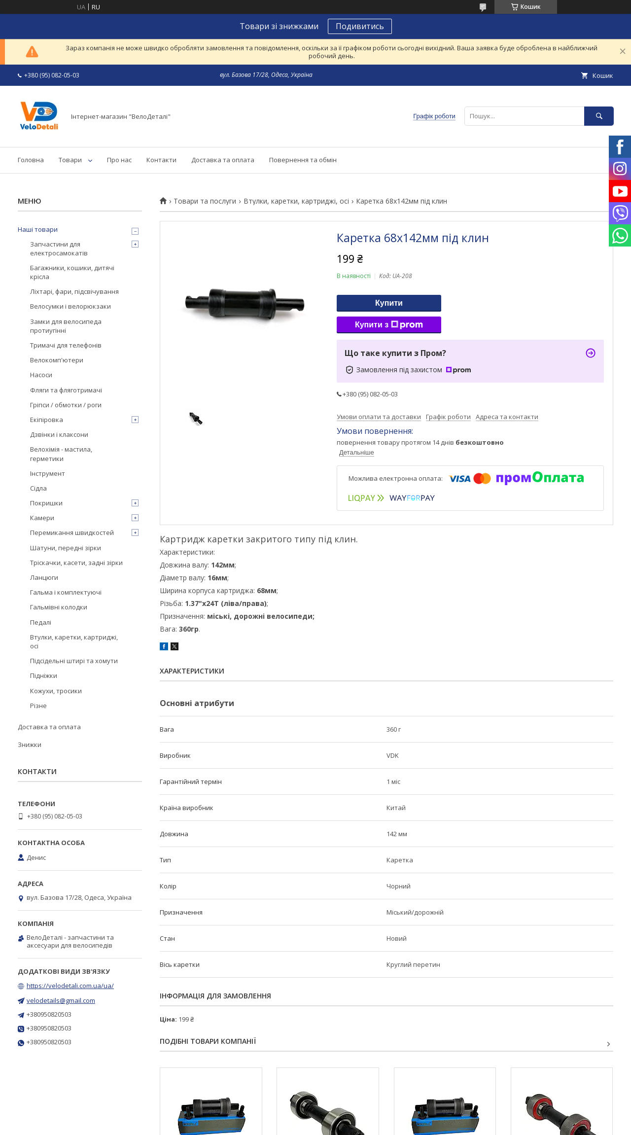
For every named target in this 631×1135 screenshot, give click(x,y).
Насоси (41, 374)
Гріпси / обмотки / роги (66, 404)
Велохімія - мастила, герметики (61, 453)
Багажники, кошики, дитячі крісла (72, 272)
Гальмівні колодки (58, 607)
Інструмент (47, 473)
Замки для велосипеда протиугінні (66, 326)
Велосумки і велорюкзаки (70, 306)
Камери (42, 517)
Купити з (389, 324)
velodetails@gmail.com (61, 1000)
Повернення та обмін (303, 159)
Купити (389, 303)
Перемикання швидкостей (72, 532)
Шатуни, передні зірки (65, 547)
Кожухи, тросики (56, 690)
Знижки (29, 744)
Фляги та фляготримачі (66, 390)
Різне (38, 705)
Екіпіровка (46, 419)
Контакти (161, 159)
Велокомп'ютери (56, 359)
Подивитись (360, 26)
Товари (70, 159)
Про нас (119, 159)
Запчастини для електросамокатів (59, 248)
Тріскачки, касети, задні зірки (76, 562)
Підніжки (43, 675)
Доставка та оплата (222, 159)
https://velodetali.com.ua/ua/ (70, 986)
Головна (31, 159)
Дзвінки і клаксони (59, 434)
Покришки (46, 502)
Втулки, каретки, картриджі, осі (296, 201)
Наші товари (38, 229)
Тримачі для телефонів (66, 345)
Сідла (38, 488)
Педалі (40, 622)
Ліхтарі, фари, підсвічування (74, 291)
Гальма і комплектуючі (66, 592)
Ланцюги (44, 577)
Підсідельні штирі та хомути (74, 660)
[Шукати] (599, 116)
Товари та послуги (205, 201)
